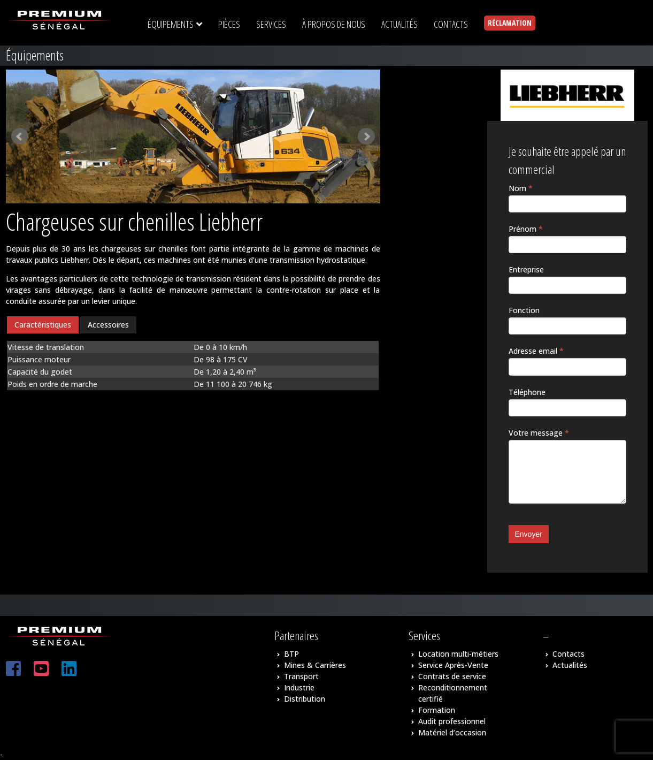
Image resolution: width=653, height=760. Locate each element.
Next (366, 136)
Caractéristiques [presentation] (42, 325)
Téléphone (527, 392)
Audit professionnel (452, 721)
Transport (301, 676)
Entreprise (526, 269)
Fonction (524, 310)
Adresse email (536, 351)
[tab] (43, 325)
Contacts (568, 654)
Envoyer (528, 534)
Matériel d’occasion (452, 732)
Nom (521, 188)
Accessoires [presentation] (108, 325)
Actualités (569, 665)
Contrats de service (452, 676)
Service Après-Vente (453, 665)
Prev (19, 136)
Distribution (304, 699)
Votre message (539, 433)
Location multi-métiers (458, 654)
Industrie (299, 687)
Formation (436, 710)
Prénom (526, 229)
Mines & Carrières (315, 665)
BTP (291, 654)
